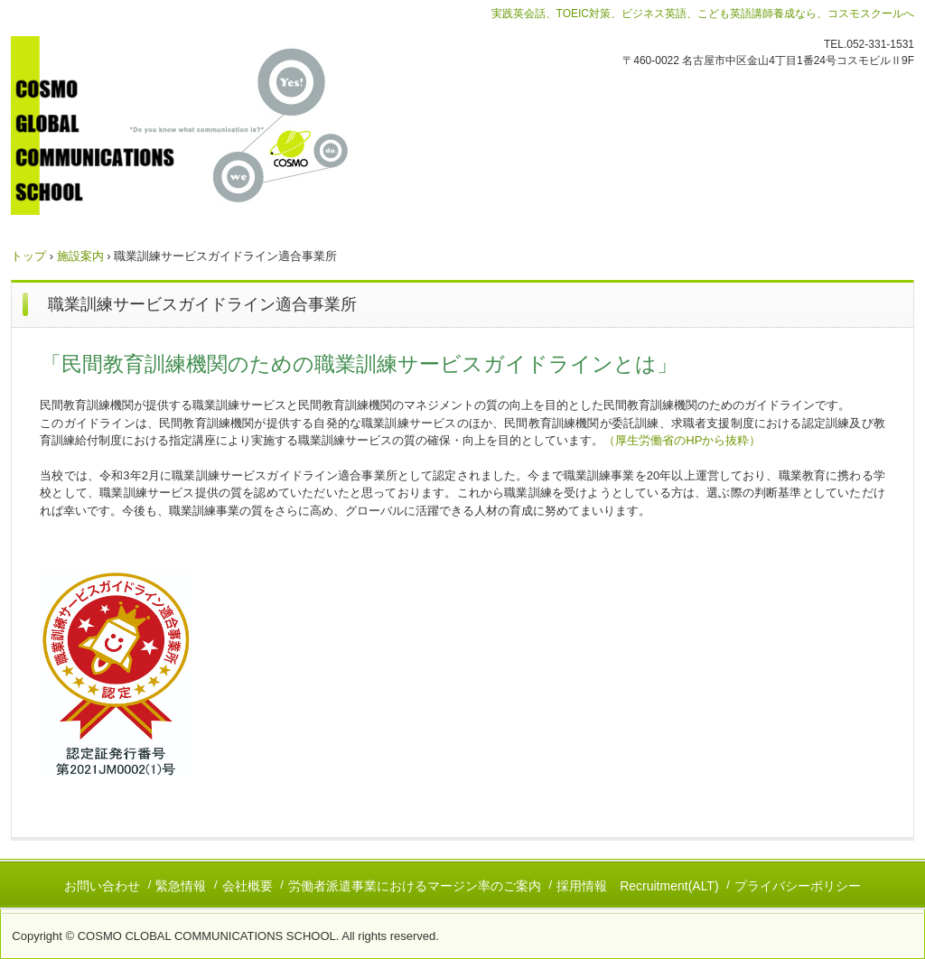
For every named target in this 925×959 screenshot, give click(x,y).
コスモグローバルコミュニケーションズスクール (208, 125)
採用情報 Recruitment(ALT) (637, 886)
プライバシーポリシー (797, 886)
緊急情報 (180, 886)
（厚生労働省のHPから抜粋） (682, 440)
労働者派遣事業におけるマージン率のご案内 (414, 886)
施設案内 (80, 256)
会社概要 (247, 886)
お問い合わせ (102, 886)
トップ (28, 256)
